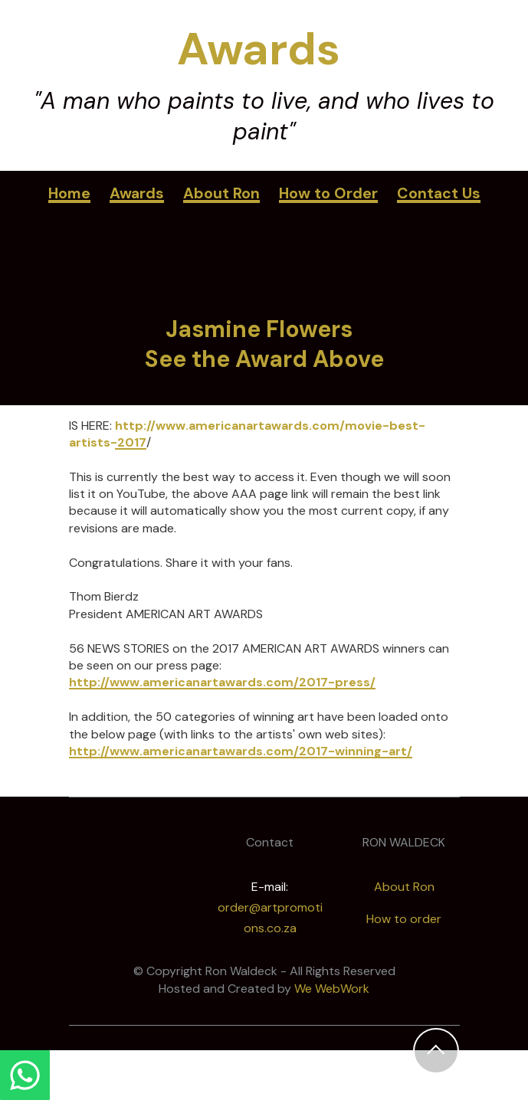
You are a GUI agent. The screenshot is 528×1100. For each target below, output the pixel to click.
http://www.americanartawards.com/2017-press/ (222, 682)
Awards (137, 193)
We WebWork (331, 989)
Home (69, 193)
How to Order (328, 193)
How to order (403, 919)
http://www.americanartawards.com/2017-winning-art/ (240, 751)
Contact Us (438, 193)
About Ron (221, 193)
